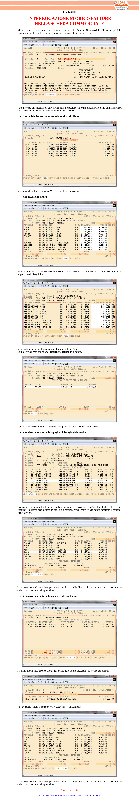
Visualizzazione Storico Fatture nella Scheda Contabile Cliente (69, 795)
